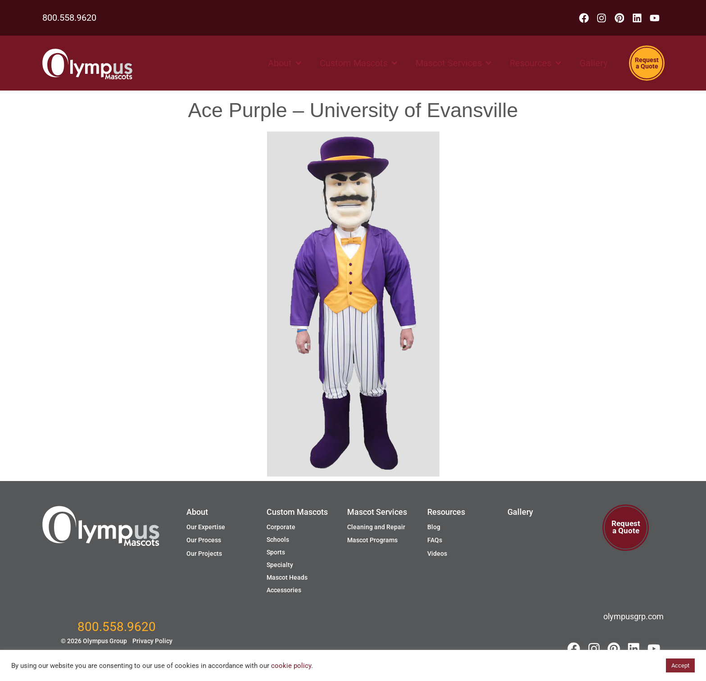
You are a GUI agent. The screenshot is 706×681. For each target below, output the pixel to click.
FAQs (434, 540)
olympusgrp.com (633, 616)
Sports (276, 552)
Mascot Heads (287, 577)
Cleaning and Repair (376, 527)
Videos (437, 553)
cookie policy (291, 666)
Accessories (284, 590)
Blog (433, 527)
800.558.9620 (69, 19)
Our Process (203, 540)
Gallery (520, 512)
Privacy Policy (152, 643)
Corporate (281, 527)
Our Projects (204, 553)
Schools (278, 539)
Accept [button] (680, 665)
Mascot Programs (372, 540)
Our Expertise (205, 527)
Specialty (280, 564)
